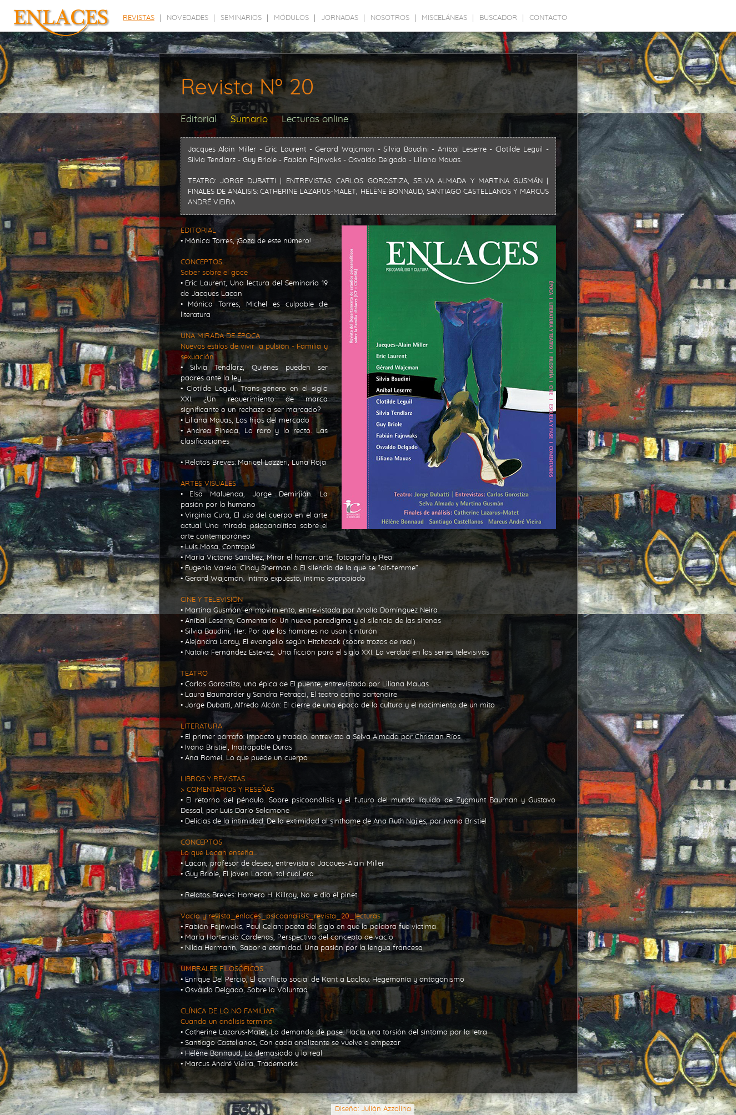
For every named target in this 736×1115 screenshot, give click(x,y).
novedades (187, 18)
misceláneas (444, 18)
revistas (138, 18)
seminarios (241, 18)
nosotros (389, 18)
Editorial (199, 119)
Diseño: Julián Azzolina (373, 1109)
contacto (548, 18)
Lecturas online (315, 119)
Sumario (249, 119)
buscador (498, 18)
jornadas (339, 18)
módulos (291, 18)
